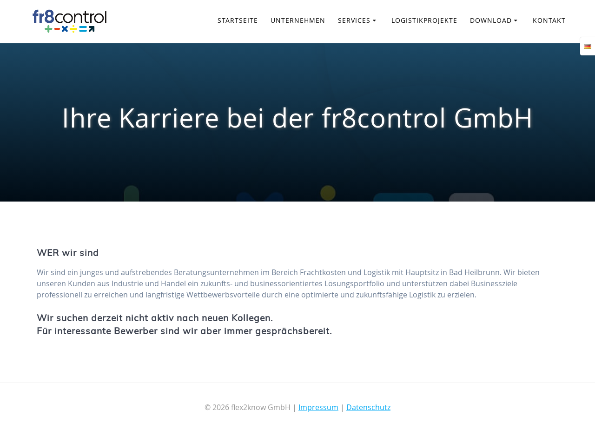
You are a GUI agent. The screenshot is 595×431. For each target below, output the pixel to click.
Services (354, 20)
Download (491, 20)
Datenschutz (368, 407)
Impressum (318, 407)
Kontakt (549, 20)
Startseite (238, 20)
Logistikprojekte (424, 20)
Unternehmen (298, 20)
